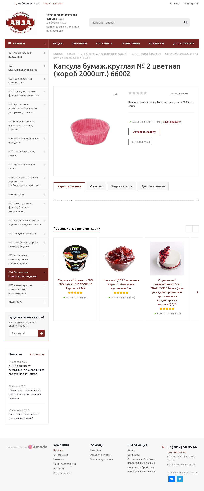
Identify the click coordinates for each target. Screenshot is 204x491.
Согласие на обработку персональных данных (142, 461)
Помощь (97, 445)
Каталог (19, 43)
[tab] (69, 186)
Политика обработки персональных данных (141, 469)
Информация (137, 445)
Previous (189, 229)
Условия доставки (101, 459)
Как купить (104, 43)
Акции (58, 43)
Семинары (79, 43)
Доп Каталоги (183, 43)
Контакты (156, 43)
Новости (58, 459)
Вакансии (59, 468)
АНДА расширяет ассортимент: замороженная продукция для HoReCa (26, 369)
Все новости (37, 354)
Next (196, 229)
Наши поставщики (64, 463)
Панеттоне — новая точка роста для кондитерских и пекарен (25, 394)
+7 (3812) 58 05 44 (28, 3)
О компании (131, 43)
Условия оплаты (100, 454)
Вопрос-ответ (62, 473)
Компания (61, 445)
